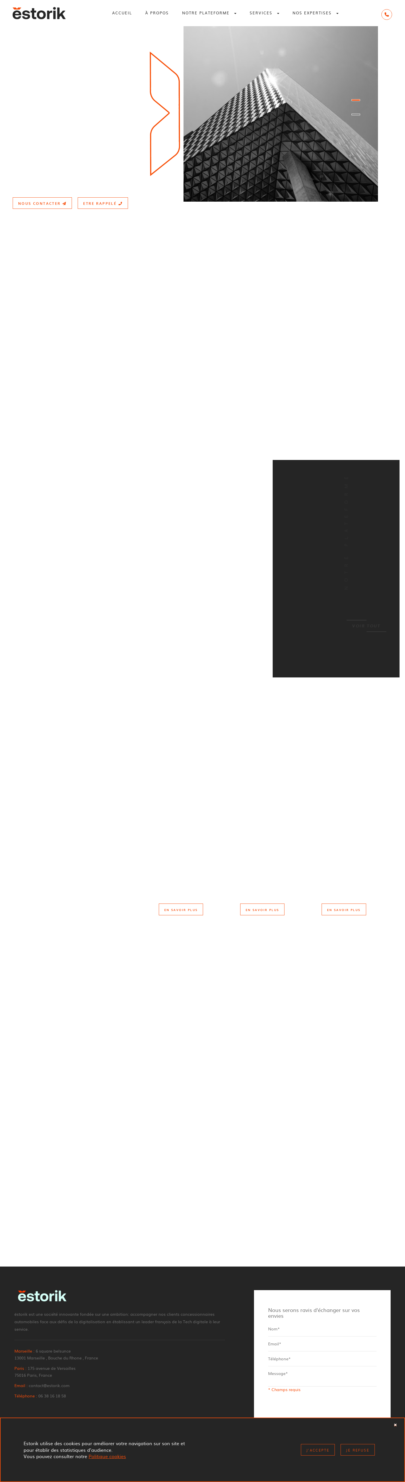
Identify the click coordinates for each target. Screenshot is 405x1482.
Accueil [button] (122, 13)
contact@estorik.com (49, 1385)
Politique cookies (107, 1456)
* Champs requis (284, 1389)
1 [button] (355, 100)
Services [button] (264, 13)
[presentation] (312, 1410)
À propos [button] (157, 13)
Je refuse (357, 1450)
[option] (202, 114)
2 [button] (355, 114)
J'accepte (318, 1450)
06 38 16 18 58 (52, 1396)
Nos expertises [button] (316, 13)
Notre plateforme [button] (209, 13)
